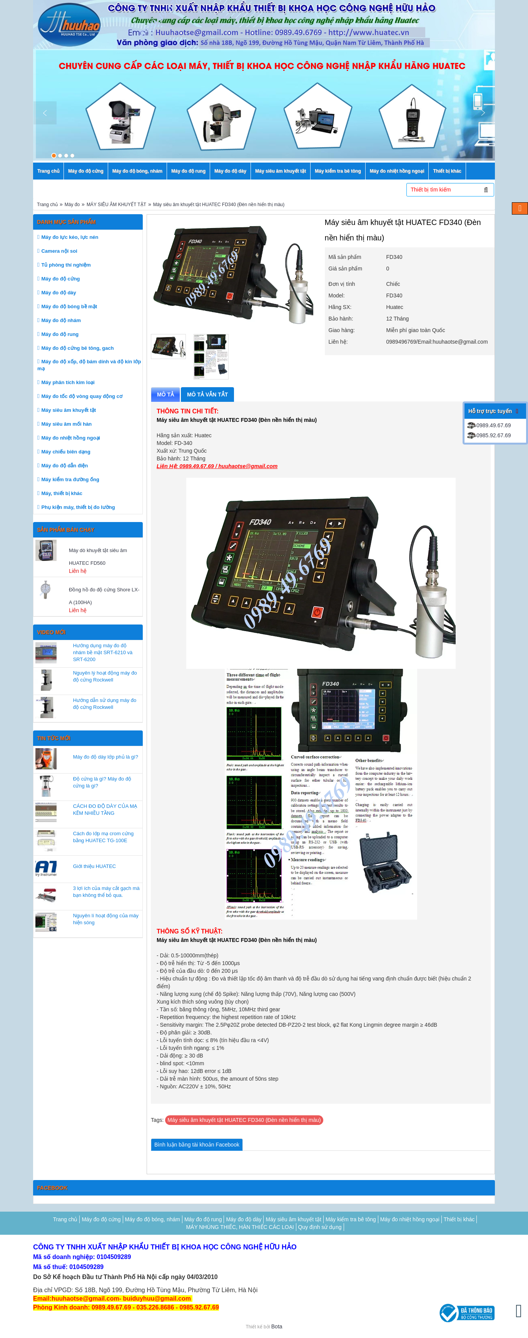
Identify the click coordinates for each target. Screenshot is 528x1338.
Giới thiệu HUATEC (94, 866)
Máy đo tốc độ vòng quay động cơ (81, 396)
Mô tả (165, 394)
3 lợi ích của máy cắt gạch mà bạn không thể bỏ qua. (106, 891)
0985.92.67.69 (488, 435)
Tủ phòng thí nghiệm (65, 265)
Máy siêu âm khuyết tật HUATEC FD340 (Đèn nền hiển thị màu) (219, 204)
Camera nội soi (59, 251)
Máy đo (72, 204)
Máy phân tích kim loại (67, 382)
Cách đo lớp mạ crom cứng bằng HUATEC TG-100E (103, 837)
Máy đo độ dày (58, 292)
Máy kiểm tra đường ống (70, 479)
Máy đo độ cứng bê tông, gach (77, 348)
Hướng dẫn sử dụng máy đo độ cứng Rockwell (105, 703)
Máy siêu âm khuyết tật (68, 410)
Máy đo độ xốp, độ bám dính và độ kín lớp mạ (89, 365)
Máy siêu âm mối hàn (66, 424)
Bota (276, 1326)
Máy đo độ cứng (60, 279)
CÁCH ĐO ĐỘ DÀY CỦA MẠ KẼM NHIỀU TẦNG (105, 809)
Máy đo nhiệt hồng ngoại (70, 438)
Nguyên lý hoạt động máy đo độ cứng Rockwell (105, 676)
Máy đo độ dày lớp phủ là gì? (105, 757)
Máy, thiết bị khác (61, 493)
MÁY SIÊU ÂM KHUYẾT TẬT (116, 204)
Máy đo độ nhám (61, 320)
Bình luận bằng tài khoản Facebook (196, 1145)
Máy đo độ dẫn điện (64, 465)
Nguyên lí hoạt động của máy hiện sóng (106, 919)
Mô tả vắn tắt (207, 394)
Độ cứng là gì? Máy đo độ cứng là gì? (102, 782)
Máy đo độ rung (60, 334)
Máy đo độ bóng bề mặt (69, 306)
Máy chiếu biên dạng (65, 452)
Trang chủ (47, 204)
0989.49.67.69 (488, 425)
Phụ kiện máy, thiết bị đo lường (78, 507)
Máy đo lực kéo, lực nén (69, 237)
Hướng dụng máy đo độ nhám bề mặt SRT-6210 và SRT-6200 (103, 652)
